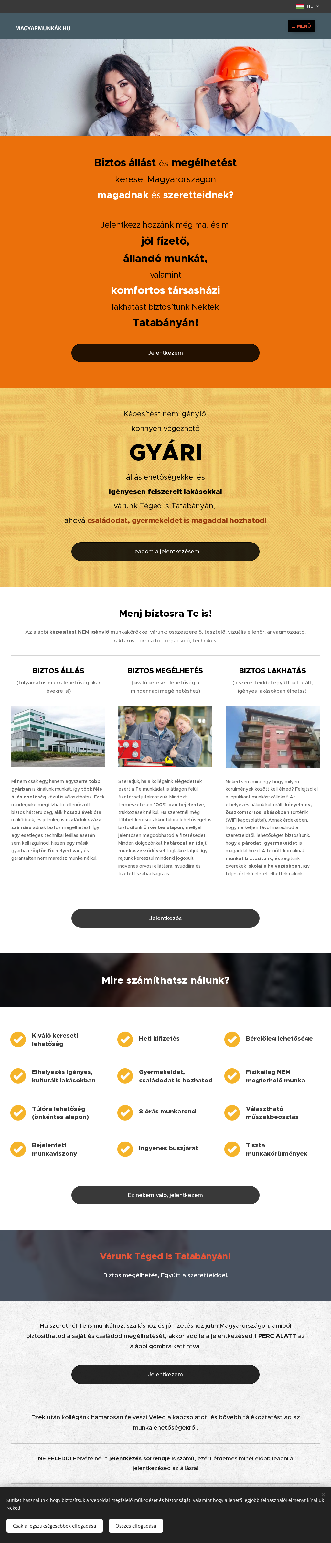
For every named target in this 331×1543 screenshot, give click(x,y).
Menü (301, 26)
